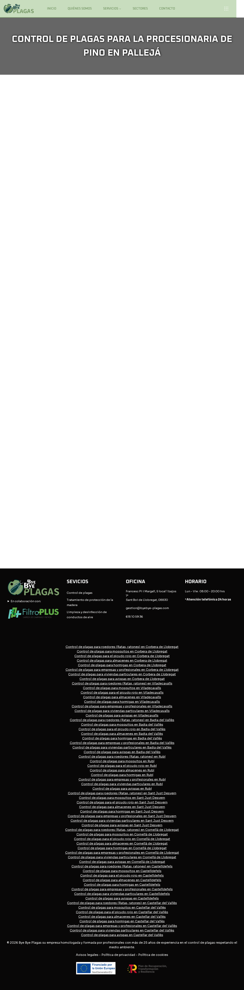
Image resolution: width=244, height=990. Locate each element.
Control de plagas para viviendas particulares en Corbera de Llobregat (122, 674)
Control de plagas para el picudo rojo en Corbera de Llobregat (122, 656)
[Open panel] (228, 8)
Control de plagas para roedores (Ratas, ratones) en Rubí (122, 757)
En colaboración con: (26, 601)
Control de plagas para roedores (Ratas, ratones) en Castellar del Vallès (122, 903)
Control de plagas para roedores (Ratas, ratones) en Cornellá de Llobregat (122, 830)
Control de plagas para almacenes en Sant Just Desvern (122, 807)
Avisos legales (87, 955)
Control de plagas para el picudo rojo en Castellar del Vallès (122, 912)
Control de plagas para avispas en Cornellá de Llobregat (122, 862)
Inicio (51, 8)
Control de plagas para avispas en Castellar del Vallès (122, 935)
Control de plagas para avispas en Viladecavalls (122, 715)
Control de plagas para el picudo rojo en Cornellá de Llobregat (122, 839)
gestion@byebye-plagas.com (147, 608)
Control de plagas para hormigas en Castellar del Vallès (122, 921)
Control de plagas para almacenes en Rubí (122, 770)
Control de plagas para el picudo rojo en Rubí (122, 766)
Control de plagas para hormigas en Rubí (122, 775)
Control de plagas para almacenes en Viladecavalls (122, 697)
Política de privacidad (118, 955)
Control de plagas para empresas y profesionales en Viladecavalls (122, 706)
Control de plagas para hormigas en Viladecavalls (122, 702)
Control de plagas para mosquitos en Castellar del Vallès (122, 908)
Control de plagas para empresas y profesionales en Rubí (122, 780)
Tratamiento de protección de (88, 600)
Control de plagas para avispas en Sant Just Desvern (122, 825)
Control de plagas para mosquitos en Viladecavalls (122, 688)
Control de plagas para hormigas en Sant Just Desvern (122, 812)
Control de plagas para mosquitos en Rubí (122, 761)
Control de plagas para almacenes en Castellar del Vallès (122, 917)
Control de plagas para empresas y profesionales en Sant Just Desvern (122, 816)
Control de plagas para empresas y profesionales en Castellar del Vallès (122, 926)
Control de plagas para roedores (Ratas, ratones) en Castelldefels (122, 866)
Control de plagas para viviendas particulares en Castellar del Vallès (122, 930)
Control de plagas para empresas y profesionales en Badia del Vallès (122, 743)
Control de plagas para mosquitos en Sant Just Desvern (122, 798)
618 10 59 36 (134, 616)
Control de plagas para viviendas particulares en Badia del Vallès (122, 748)
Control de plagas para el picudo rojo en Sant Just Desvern (122, 802)
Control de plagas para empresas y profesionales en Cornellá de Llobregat (122, 853)
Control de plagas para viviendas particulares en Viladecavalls (122, 711)
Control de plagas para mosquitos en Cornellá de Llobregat (122, 834)
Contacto (167, 8)
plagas (87, 593)
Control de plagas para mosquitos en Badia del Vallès (122, 725)
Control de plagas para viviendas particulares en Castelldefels (122, 894)
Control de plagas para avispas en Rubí (122, 789)
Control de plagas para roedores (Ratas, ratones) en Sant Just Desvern (122, 793)
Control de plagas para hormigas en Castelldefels (122, 885)
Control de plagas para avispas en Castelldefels (122, 898)
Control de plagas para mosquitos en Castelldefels (122, 871)
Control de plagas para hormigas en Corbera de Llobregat (122, 665)
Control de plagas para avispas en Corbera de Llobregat (122, 679)
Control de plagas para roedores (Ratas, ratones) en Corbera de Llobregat (122, 647)
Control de (75, 593)
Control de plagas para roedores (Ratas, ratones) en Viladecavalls (122, 683)
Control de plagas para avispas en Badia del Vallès (122, 752)
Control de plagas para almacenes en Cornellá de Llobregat (122, 844)
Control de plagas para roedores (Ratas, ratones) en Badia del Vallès (122, 720)
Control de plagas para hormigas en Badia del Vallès (122, 738)
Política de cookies (153, 955)
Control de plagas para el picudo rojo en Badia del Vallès (122, 729)
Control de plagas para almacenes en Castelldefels (122, 880)
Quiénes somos (80, 8)
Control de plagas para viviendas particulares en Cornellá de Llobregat (122, 857)
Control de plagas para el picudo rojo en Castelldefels (122, 876)
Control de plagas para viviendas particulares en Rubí (122, 784)
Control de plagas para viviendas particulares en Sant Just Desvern (122, 821)
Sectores (140, 8)
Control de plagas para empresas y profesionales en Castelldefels (122, 889)
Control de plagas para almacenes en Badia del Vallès (122, 734)
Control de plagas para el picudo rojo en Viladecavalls (122, 693)
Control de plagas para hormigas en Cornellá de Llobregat (122, 848)
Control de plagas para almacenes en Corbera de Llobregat (122, 661)
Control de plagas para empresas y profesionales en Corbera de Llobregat (122, 670)
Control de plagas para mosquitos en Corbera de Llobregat (122, 651)
